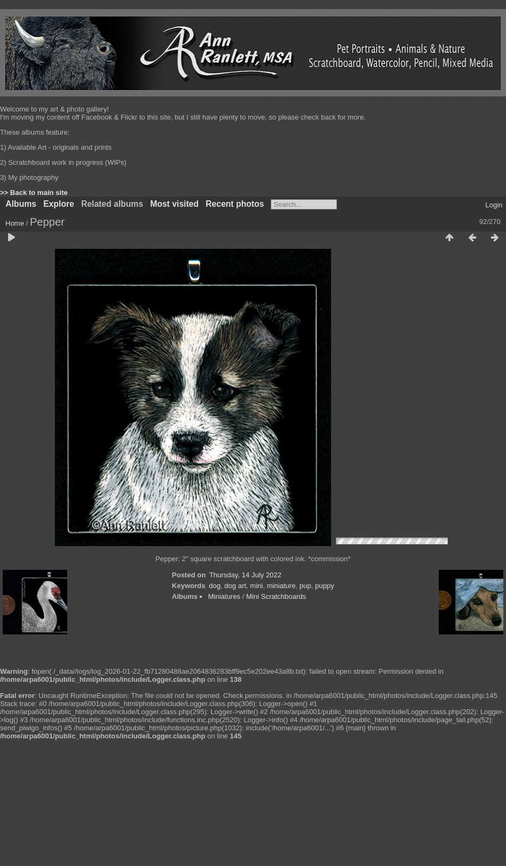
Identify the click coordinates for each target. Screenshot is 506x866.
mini (256, 586)
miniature (281, 586)
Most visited (174, 203)
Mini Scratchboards (276, 596)
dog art (235, 586)
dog (215, 586)
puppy (324, 586)
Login (494, 205)
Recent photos (235, 203)
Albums (20, 203)
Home (14, 223)
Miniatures (224, 596)
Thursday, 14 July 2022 (245, 575)
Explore (58, 203)
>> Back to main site (34, 192)
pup (305, 586)
